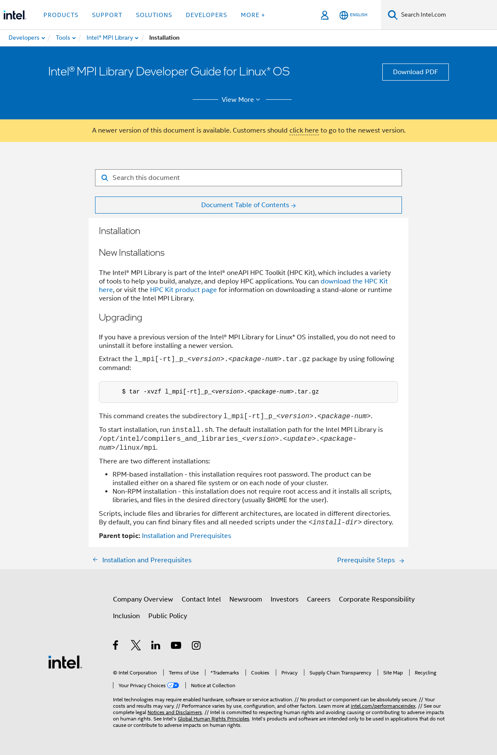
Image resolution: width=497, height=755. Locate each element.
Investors (284, 599)
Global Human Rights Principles (213, 718)
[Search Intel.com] (447, 15)
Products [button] (60, 15)
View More (242, 99)
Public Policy (167, 616)
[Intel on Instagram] (196, 646)
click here (304, 130)
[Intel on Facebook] (116, 646)
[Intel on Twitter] (136, 646)
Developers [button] (206, 15)
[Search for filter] (248, 177)
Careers (318, 599)
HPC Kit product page (183, 290)
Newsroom (245, 599)
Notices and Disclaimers (174, 712)
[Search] (393, 14)
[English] (353, 15)
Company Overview (143, 599)
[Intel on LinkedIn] (156, 646)
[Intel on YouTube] (176, 646)
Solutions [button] (154, 15)
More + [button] (253, 15)
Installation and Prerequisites (186, 536)
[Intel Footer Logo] (65, 661)
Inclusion (126, 616)
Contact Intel (201, 599)
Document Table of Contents (245, 205)
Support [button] (107, 15)
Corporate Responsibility (377, 599)
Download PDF (415, 72)
